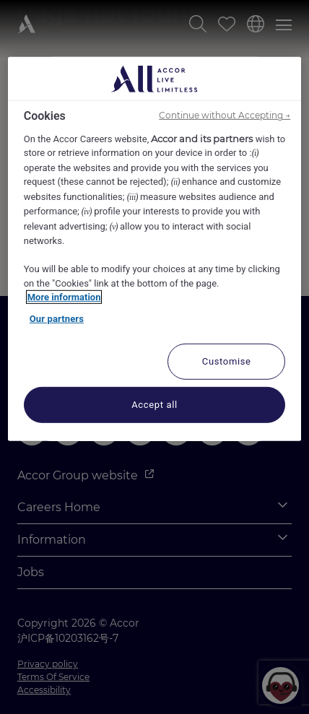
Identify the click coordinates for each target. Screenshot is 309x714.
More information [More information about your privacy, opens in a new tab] (64, 297)
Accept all (154, 404)
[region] (155, 249)
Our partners (57, 318)
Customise (226, 361)
